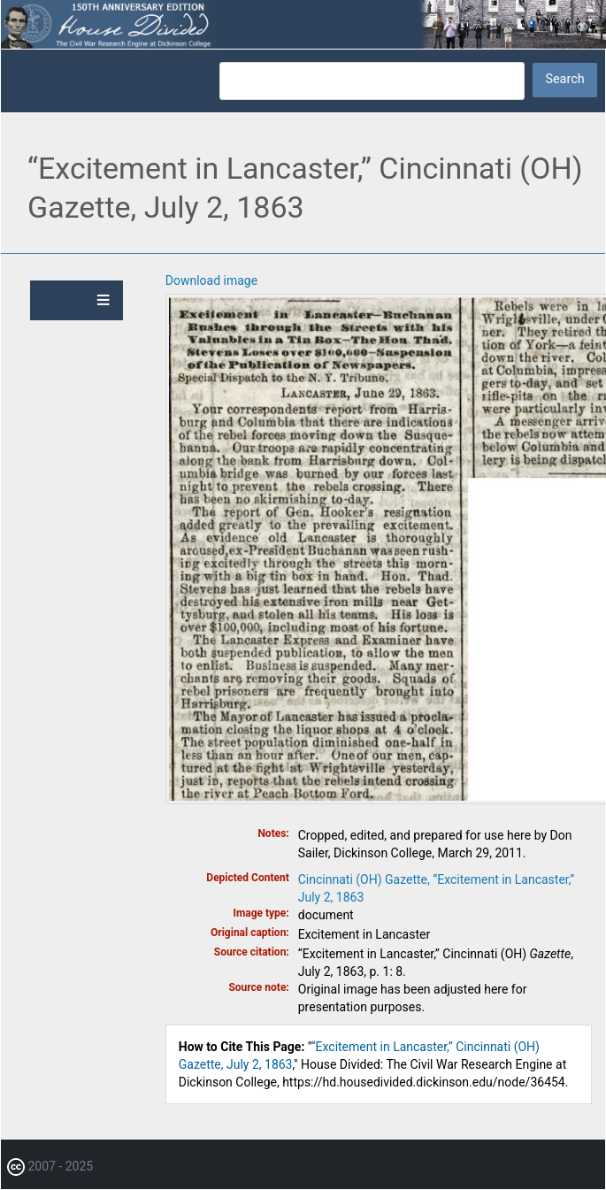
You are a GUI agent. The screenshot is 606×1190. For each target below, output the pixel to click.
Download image (211, 280)
